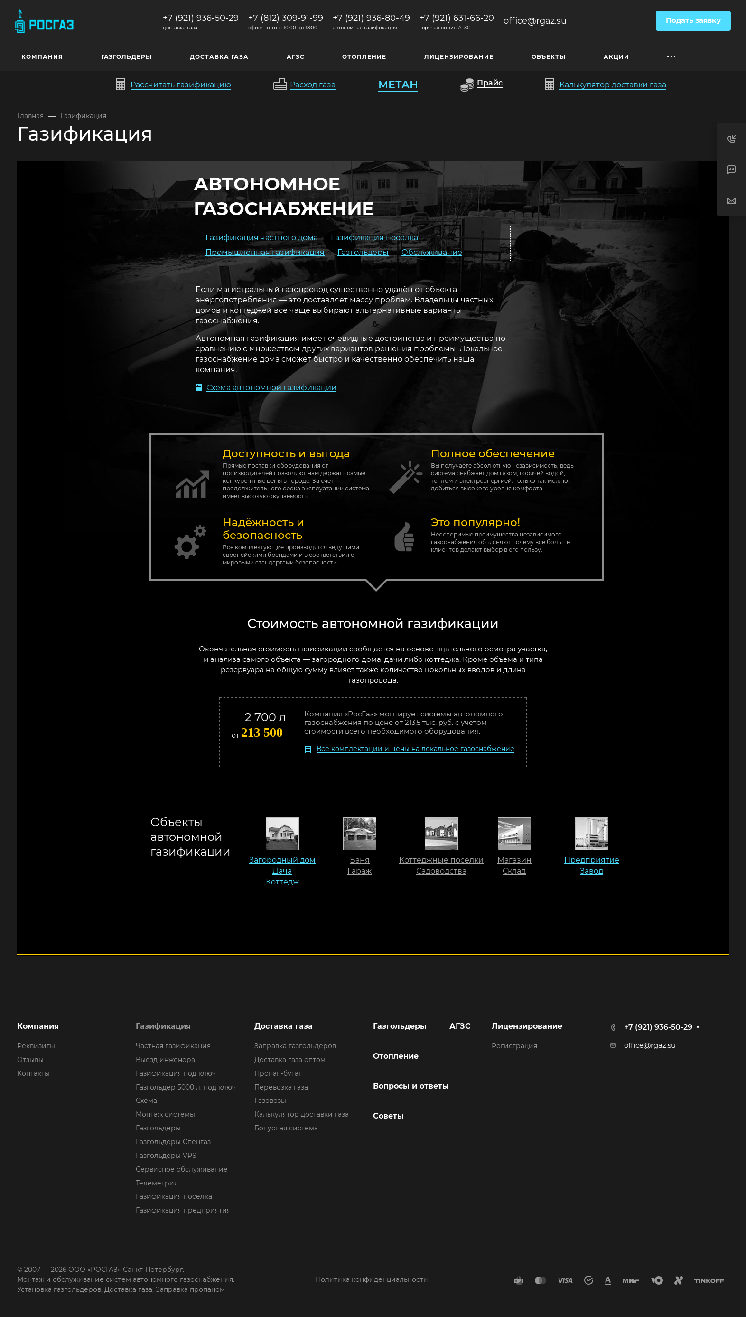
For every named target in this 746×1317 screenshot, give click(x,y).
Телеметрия (157, 1183)
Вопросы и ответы (411, 1086)
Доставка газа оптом (290, 1059)
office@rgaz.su (535, 21)
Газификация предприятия (183, 1210)
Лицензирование (527, 1026)
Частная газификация (173, 1046)
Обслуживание (431, 252)
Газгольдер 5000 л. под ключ (186, 1087)
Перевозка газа (281, 1087)
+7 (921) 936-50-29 (201, 18)
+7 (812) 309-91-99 (285, 18)
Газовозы (270, 1100)
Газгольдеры (363, 252)
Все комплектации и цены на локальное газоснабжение (415, 748)
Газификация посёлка (374, 237)
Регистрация (514, 1046)
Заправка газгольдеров (295, 1046)
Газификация (163, 1026)
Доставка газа (283, 1026)
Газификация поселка (174, 1196)
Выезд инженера (165, 1059)
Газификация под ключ (176, 1073)
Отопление (396, 1056)
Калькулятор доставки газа (301, 1114)
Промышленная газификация (265, 252)
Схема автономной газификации (271, 387)
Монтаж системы (165, 1114)
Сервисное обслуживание (182, 1169)
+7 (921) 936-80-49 (371, 18)
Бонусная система (286, 1128)
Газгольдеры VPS (166, 1155)
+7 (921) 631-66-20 (457, 18)
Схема (146, 1100)
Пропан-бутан (278, 1073)
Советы (388, 1115)
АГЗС (460, 1026)
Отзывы (30, 1059)
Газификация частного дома (261, 237)
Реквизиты (36, 1046)
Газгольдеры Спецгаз (173, 1142)
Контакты (33, 1073)
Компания (38, 1026)
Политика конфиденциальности (372, 1279)
